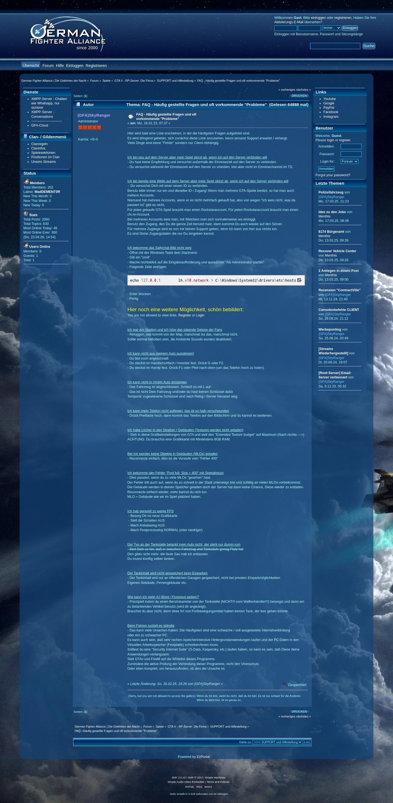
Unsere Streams (43, 162)
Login (200, 315)
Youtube (329, 99)
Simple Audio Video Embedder (186, 781)
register (344, 140)
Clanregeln (39, 144)
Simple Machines (215, 777)
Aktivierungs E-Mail (288, 22)
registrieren (342, 18)
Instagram (330, 117)
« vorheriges (286, 89)
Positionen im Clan (45, 157)
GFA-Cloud (39, 125)
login (330, 140)
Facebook (330, 112)
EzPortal (203, 757)
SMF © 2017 (195, 777)
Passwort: (327, 154)
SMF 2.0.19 (179, 777)
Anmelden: (326, 146)
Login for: (327, 161)
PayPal (328, 108)
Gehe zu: (245, 742)
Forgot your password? (332, 175)
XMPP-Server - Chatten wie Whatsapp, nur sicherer (49, 103)
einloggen (318, 18)
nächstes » (303, 89)
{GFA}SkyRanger (94, 115)
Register (184, 315)
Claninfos (38, 148)
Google (328, 103)
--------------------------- (46, 121)
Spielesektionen (43, 153)
